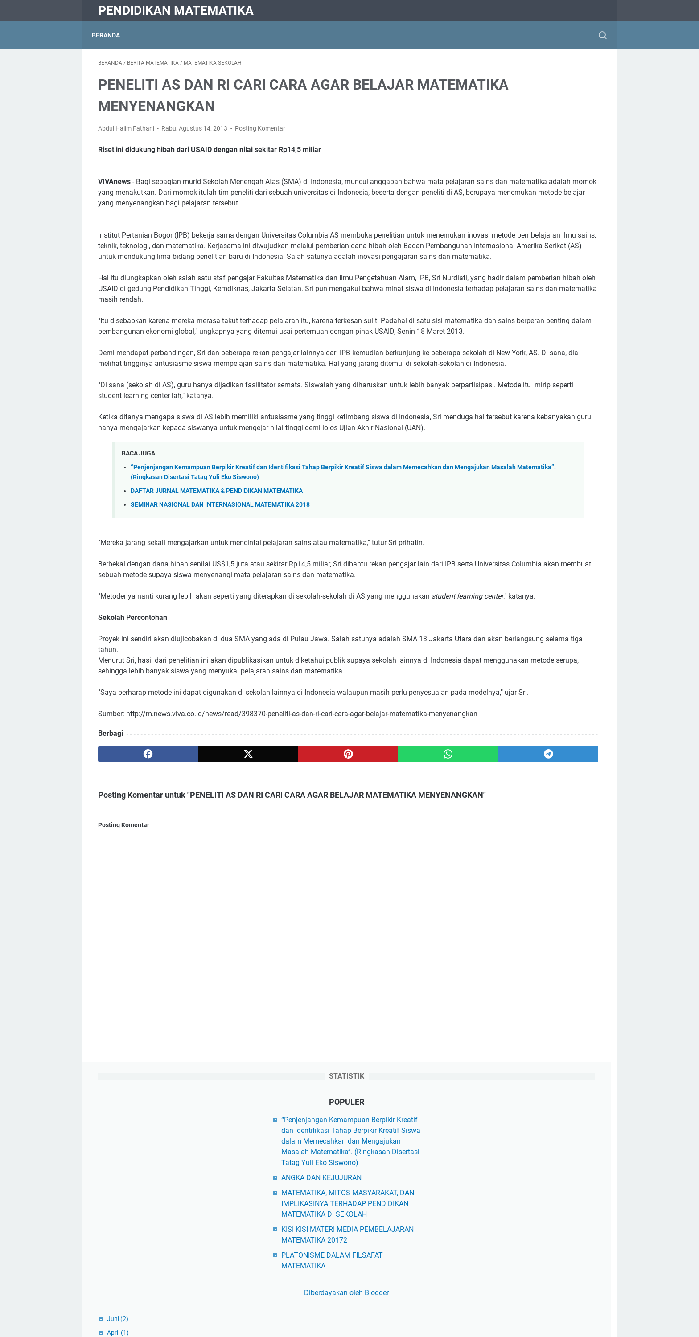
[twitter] (199, 889)
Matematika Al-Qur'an (510, 1185)
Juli (485, 691)
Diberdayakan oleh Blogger (534, 306)
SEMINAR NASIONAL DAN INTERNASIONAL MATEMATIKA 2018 (220, 586)
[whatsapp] (334, 889)
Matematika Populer (508, 1215)
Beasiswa (491, 1079)
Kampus (489, 1155)
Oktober (492, 470)
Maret (489, 387)
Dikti (483, 1034)
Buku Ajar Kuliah (502, 1109)
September (495, 484)
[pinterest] (266, 889)
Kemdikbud (494, 1019)
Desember (496, 415)
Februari (492, 401)
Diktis (485, 1004)
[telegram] (401, 889)
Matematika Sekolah (508, 1230)
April (487, 346)
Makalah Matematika (509, 1170)
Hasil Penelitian (500, 1140)
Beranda (112, 35)
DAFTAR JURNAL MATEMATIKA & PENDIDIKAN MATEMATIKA (217, 572)
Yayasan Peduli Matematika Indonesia (536, 988)
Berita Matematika (505, 1094)
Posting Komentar (260, 134)
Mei (485, 567)
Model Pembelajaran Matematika (528, 1276)
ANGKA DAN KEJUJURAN (516, 180)
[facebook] (131, 889)
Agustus (492, 360)
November (495, 456)
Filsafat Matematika (508, 1124)
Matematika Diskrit (506, 1200)
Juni (487, 332)
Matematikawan (501, 1261)
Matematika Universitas (513, 1246)
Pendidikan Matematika (176, 10)
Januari (491, 525)
